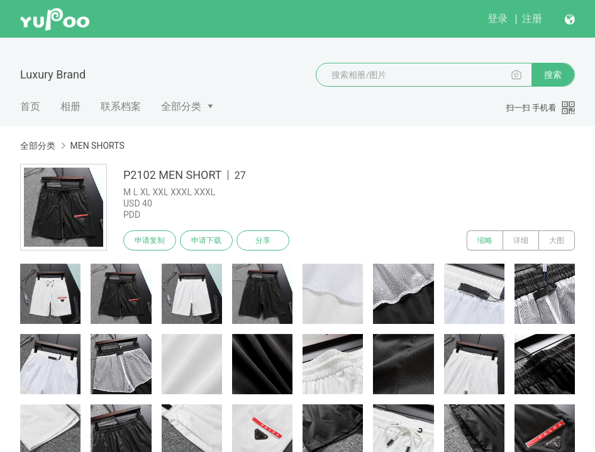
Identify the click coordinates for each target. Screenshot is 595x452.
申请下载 (206, 240)
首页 (30, 106)
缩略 (484, 240)
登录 (497, 18)
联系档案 (121, 106)
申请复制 (150, 240)
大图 (556, 240)
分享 (262, 240)
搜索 (553, 75)
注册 (532, 18)
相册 (70, 106)
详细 (520, 240)
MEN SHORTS (97, 146)
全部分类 (181, 106)
